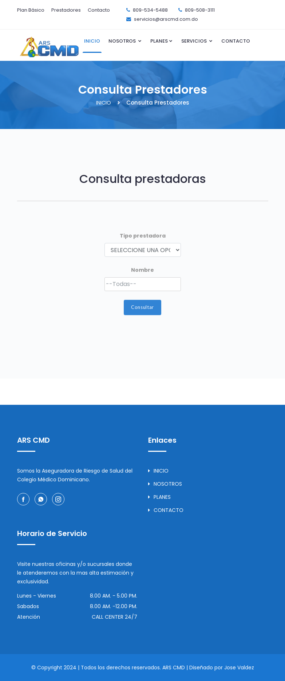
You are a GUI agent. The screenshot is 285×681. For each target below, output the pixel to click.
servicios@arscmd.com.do (166, 19)
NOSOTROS (125, 41)
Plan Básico (30, 10)
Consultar (142, 315)
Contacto (99, 10)
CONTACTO (235, 41)
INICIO (92, 41)
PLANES (161, 41)
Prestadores (66, 10)
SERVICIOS (197, 41)
